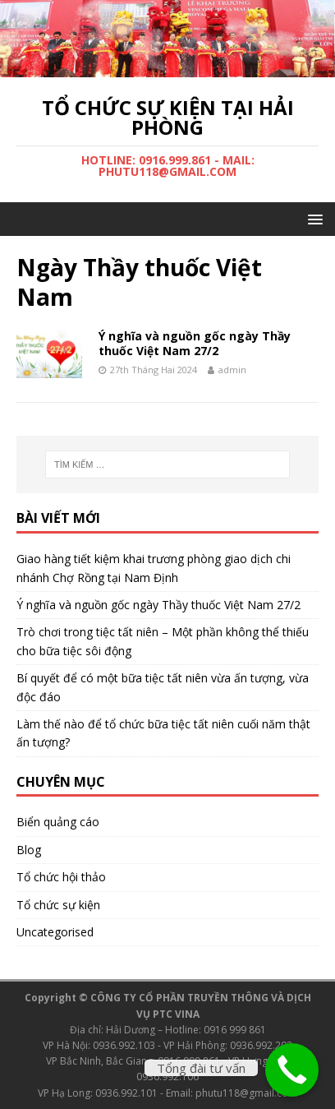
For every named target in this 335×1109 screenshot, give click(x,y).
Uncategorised (55, 932)
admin (232, 369)
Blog (28, 849)
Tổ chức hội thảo (61, 877)
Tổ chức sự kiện (58, 905)
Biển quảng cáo (57, 821)
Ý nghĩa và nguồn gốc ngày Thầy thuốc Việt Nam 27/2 (195, 343)
